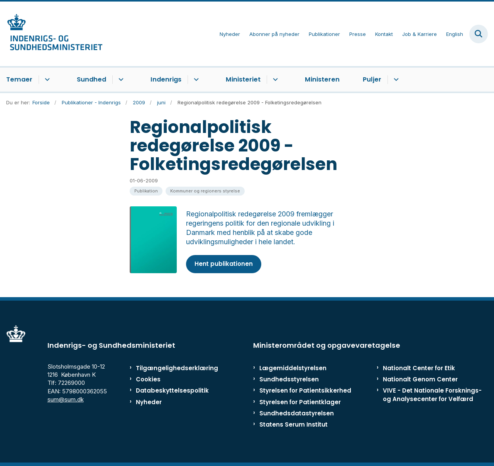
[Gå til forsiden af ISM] (51, 34)
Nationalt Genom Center (420, 379)
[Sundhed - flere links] (119, 79)
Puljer (372, 79)
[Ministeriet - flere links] (274, 79)
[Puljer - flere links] (395, 79)
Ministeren (322, 79)
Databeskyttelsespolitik (168, 390)
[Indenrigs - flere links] (195, 79)
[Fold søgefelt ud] (478, 34)
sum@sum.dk (65, 399)
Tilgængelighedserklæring (168, 368)
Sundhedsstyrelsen (289, 379)
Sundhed (91, 79)
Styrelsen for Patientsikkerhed (305, 390)
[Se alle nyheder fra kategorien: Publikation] (146, 191)
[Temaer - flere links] (46, 79)
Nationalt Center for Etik (419, 368)
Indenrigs (166, 79)
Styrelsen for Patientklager (300, 402)
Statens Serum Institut (293, 424)
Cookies (148, 379)
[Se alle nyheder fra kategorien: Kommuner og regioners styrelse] (205, 191)
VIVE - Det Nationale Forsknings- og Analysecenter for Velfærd (432, 394)
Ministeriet (243, 79)
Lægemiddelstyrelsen (293, 368)
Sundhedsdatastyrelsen (296, 413)
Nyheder (149, 402)
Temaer (19, 79)
